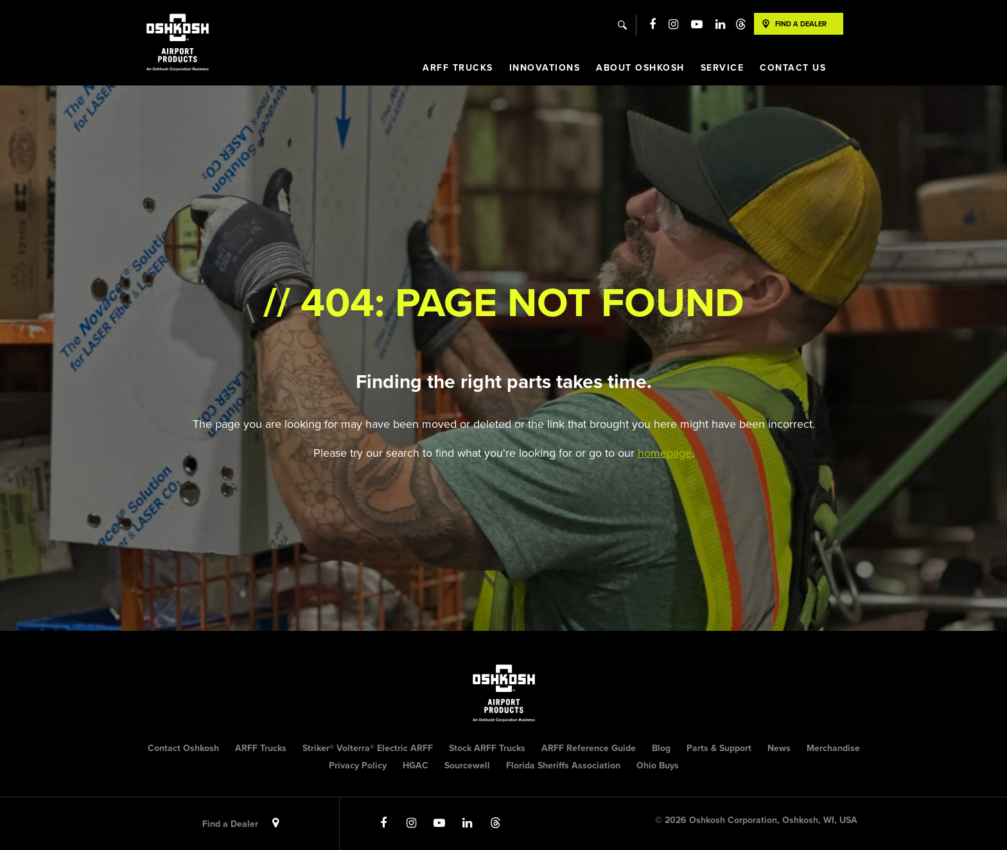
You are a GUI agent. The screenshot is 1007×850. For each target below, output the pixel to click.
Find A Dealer (801, 24)
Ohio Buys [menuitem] (657, 765)
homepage (665, 453)
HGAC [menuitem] (415, 765)
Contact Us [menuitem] (793, 68)
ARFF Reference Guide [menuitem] (588, 748)
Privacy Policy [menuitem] (358, 765)
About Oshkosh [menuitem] (640, 68)
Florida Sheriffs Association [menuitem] (563, 765)
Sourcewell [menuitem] (467, 765)
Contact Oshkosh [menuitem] (183, 748)
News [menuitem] (779, 748)
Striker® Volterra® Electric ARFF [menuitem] (367, 748)
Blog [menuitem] (661, 748)
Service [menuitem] (722, 68)
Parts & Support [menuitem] (719, 748)
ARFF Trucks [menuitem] (458, 68)
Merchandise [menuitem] (833, 748)
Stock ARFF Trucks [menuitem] (487, 748)
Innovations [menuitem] (545, 68)
